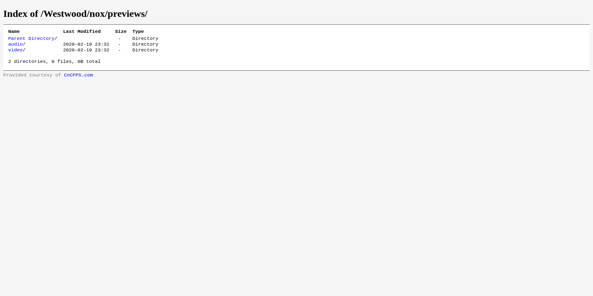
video (15, 53)
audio (15, 46)
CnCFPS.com (78, 80)
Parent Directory (31, 40)
